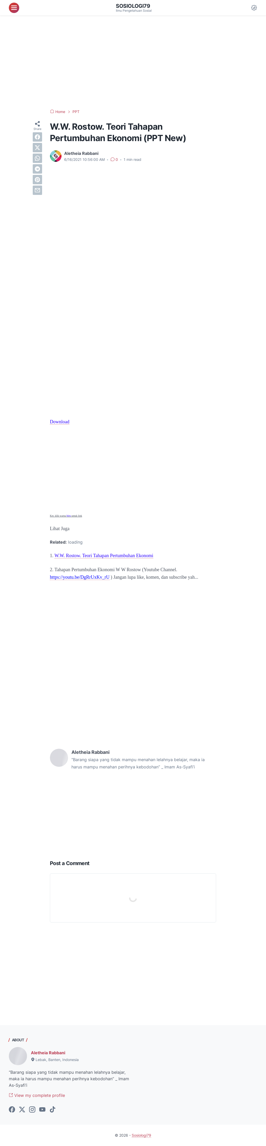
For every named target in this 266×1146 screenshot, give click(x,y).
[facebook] (37, 137)
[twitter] (37, 147)
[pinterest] (37, 179)
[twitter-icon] (22, 1110)
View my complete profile (37, 1095)
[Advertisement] (133, 62)
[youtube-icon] (42, 1110)
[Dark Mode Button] (254, 8)
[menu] (14, 8)
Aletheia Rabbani (48, 1052)
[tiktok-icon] (52, 1110)
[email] (37, 190)
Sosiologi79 (133, 6)
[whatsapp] (37, 158)
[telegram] (37, 169)
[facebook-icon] (12, 1110)
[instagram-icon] (32, 1110)
